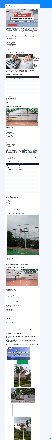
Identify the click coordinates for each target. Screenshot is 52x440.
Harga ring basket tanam (11, 41)
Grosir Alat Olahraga (13, 157)
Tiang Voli (38, 56)
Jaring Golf (43, 41)
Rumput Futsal (44, 47)
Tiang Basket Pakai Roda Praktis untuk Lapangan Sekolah (40, 20)
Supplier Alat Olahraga (25, 295)
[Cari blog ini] (40, 10)
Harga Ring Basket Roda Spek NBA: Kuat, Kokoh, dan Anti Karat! (40, 29)
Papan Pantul (43, 46)
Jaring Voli (38, 42)
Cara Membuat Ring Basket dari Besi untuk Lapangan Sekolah (40, 16)
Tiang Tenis (44, 54)
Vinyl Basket (43, 56)
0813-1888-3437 (10, 304)
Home (7, 6)
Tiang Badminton (39, 52)
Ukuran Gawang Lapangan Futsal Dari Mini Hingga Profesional (40, 24)
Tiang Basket (39, 54)
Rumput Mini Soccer (40, 51)
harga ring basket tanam (13, 27)
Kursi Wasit (38, 46)
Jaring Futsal (39, 41)
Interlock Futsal (39, 39)
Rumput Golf (39, 49)
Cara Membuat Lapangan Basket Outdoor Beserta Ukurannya (39, 33)
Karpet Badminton (39, 44)
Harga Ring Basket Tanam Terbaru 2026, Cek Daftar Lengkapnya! (17, 8)
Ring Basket (9, 6)
